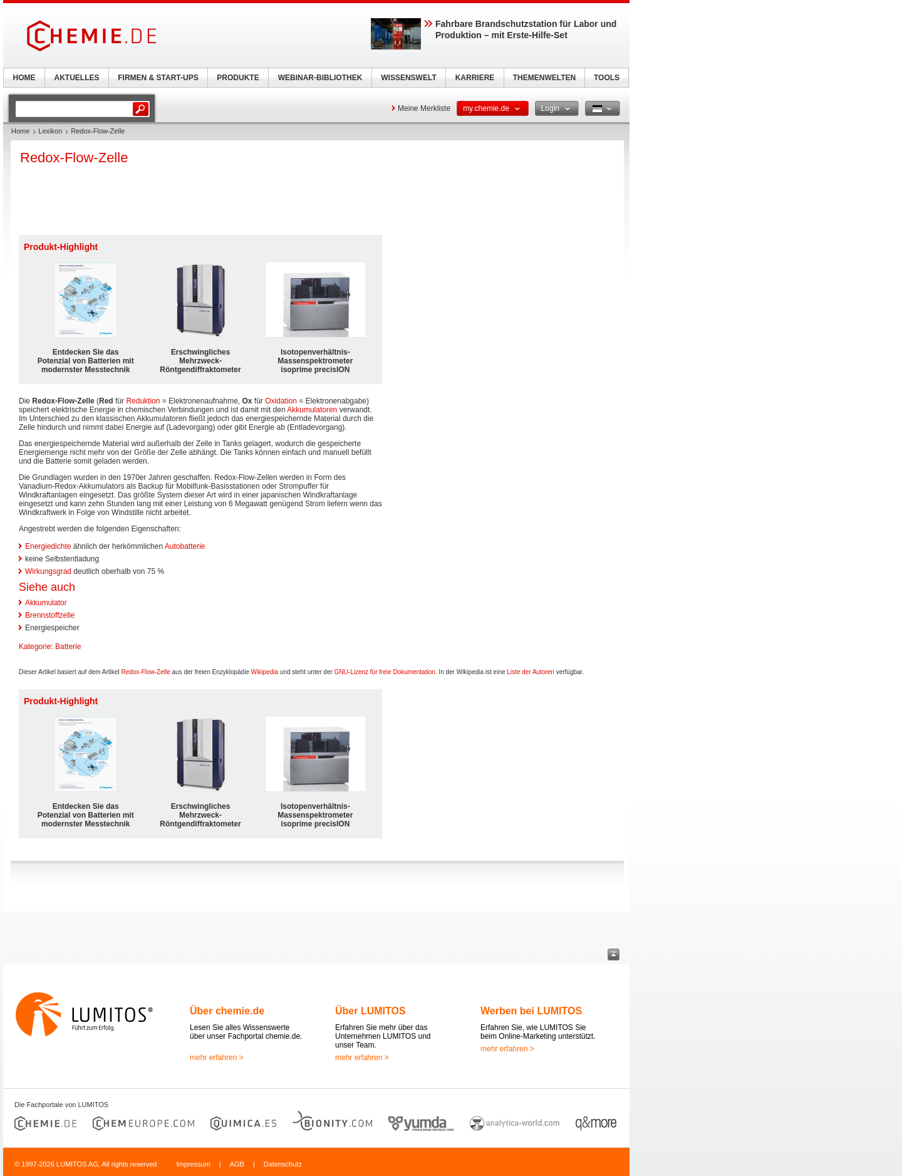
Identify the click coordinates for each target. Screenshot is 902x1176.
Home (20, 131)
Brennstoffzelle (50, 615)
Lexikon (50, 131)
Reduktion (143, 401)
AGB (237, 1164)
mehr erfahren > (217, 1057)
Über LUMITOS (370, 1011)
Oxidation (281, 401)
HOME (24, 77)
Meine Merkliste (424, 108)
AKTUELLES (77, 77)
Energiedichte (48, 546)
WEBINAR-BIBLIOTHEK (320, 77)
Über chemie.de (227, 1011)
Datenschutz (283, 1164)
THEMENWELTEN (544, 77)
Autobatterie (185, 546)
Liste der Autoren (530, 672)
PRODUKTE (238, 77)
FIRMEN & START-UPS (158, 77)
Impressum (193, 1164)
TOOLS (606, 77)
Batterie (68, 646)
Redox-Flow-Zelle (145, 672)
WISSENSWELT (408, 77)
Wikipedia (264, 672)
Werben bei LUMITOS (531, 1011)
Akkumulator (46, 602)
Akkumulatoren (312, 409)
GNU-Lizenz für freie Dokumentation (384, 672)
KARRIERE (475, 77)
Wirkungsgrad (48, 571)
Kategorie (35, 646)
